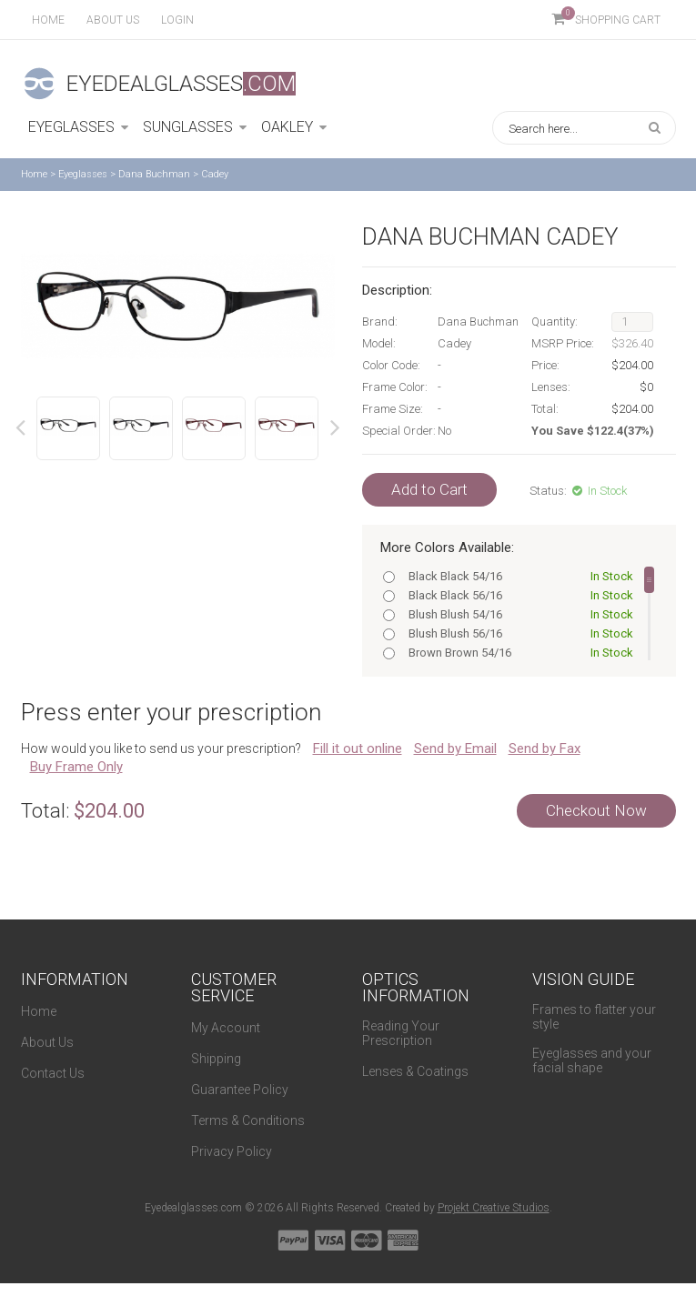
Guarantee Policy (239, 1089)
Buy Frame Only (76, 767)
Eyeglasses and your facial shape (591, 1060)
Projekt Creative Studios (494, 1207)
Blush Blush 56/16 (517, 633)
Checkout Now (596, 810)
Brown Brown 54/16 (517, 652)
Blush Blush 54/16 (517, 614)
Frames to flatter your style (594, 1016)
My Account (225, 1027)
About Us (47, 1042)
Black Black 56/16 (517, 595)
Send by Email (455, 748)
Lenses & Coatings (415, 1071)
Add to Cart (429, 489)
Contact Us (53, 1073)
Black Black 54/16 (517, 576)
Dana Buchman (154, 174)
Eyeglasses (82, 174)
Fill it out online (357, 748)
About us (112, 20)
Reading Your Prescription (400, 1033)
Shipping (216, 1058)
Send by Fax (544, 748)
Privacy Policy (231, 1151)
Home (48, 20)
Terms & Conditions (248, 1120)
